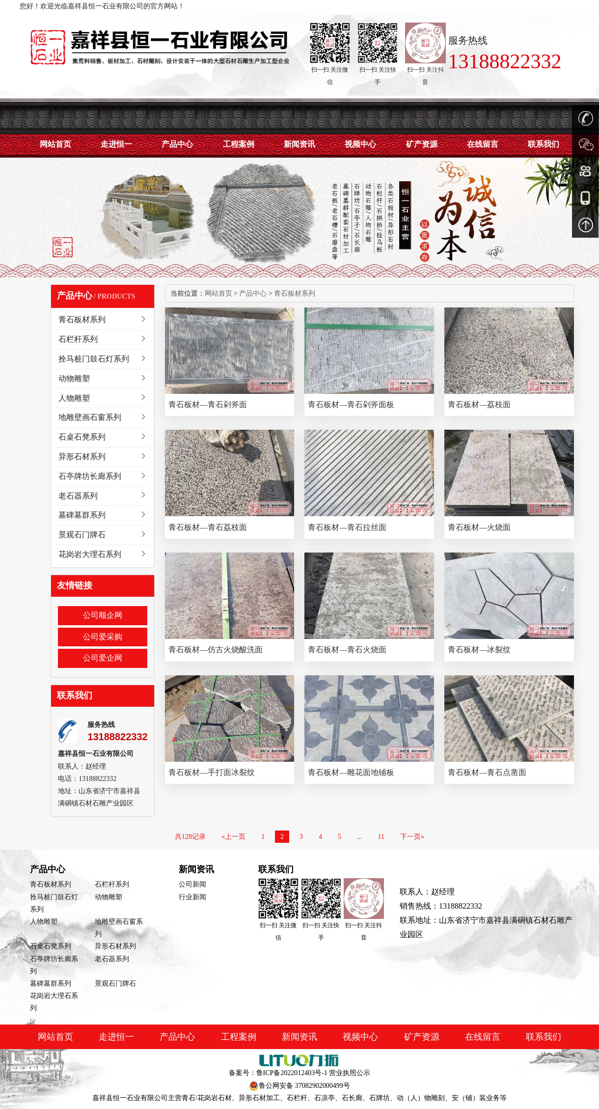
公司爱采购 (102, 637)
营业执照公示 (349, 1073)
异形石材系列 (115, 946)
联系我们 (543, 1037)
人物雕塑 (43, 921)
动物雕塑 (108, 897)
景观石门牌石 (115, 983)
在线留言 (482, 144)
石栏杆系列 (112, 884)
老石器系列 (112, 959)
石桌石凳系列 (50, 946)
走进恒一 (116, 144)
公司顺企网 (102, 615)
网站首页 (55, 144)
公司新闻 (192, 884)
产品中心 (177, 144)
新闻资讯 (299, 144)
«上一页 (233, 836)
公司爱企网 (102, 658)
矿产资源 (421, 144)
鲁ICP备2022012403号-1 (291, 1073)
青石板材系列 (294, 293)
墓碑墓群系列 (50, 983)
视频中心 (360, 144)
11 (381, 836)
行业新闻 (192, 897)
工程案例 (238, 144)
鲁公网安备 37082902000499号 (304, 1085)
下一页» (412, 836)
